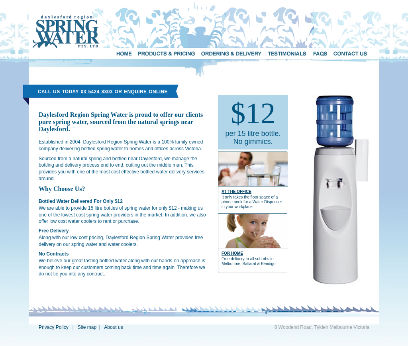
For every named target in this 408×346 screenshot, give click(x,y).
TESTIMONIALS (287, 53)
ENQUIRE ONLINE (146, 91)
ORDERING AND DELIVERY (231, 53)
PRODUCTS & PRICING (166, 53)
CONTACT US (350, 53)
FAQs (320, 53)
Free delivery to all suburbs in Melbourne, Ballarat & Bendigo (249, 261)
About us (113, 327)
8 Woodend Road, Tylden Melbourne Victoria (322, 327)
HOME (124, 53)
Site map (87, 327)
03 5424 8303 (97, 91)
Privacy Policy (54, 327)
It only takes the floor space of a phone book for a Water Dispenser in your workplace (252, 202)
